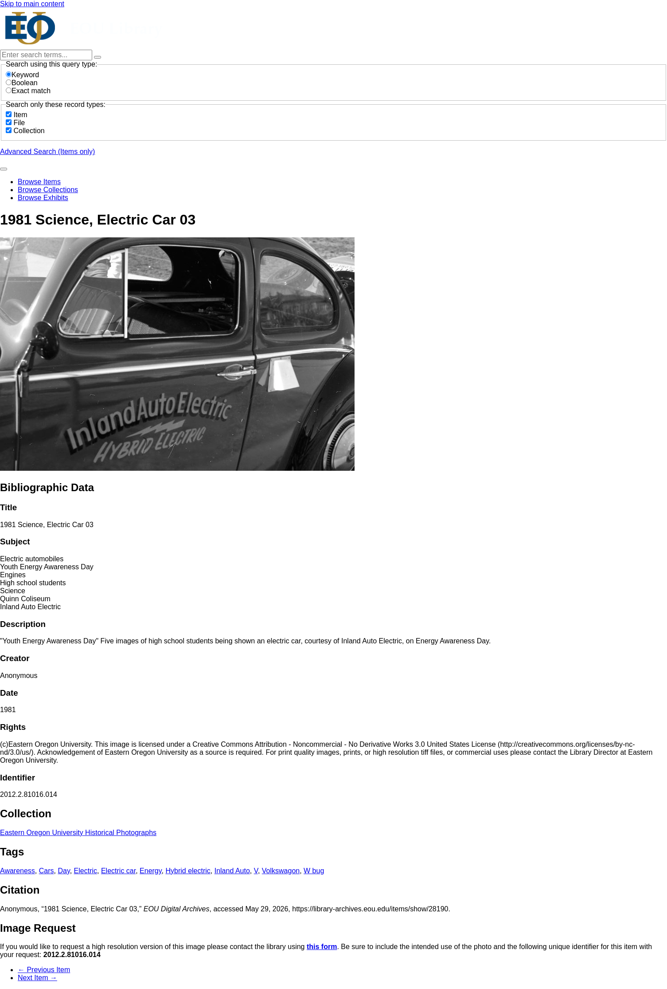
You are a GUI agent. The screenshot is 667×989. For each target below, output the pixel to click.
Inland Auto (232, 871)
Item (20, 114)
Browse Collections (48, 189)
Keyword (22, 75)
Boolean (22, 83)
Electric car (118, 871)
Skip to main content (32, 4)
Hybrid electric (187, 871)
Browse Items (39, 181)
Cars (46, 871)
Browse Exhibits (43, 197)
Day (64, 871)
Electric (85, 871)
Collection (28, 130)
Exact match (28, 91)
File (19, 122)
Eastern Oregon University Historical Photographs (78, 832)
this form (322, 946)
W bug (314, 871)
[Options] (97, 57)
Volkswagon (281, 871)
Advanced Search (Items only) (47, 151)
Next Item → (37, 977)
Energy (151, 871)
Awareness (17, 871)
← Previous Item (44, 969)
